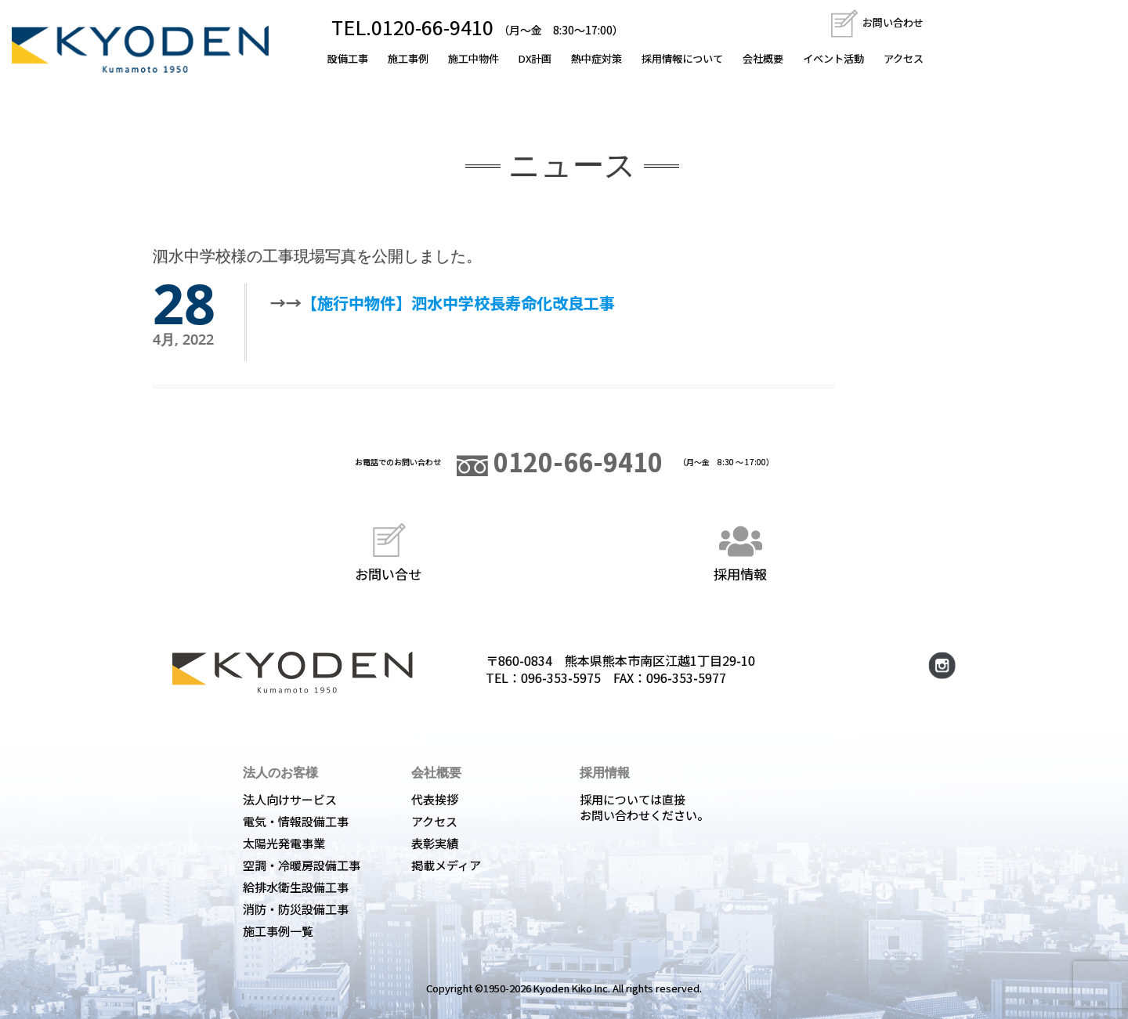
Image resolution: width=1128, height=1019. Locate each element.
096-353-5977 (686, 677)
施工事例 (408, 58)
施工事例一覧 (278, 931)
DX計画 (535, 58)
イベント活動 (833, 58)
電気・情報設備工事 (296, 821)
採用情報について (682, 58)
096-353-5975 (561, 677)
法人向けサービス (290, 799)
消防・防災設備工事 (296, 909)
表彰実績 (434, 843)
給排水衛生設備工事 (296, 887)
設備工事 (347, 58)
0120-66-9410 (560, 461)
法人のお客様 (280, 772)
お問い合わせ (876, 22)
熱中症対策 (596, 58)
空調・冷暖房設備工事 (301, 865)
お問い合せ (388, 550)
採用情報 (740, 550)
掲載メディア (446, 865)
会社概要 (763, 58)
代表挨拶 (434, 799)
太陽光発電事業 (284, 843)
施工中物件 (473, 58)
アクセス (904, 58)
